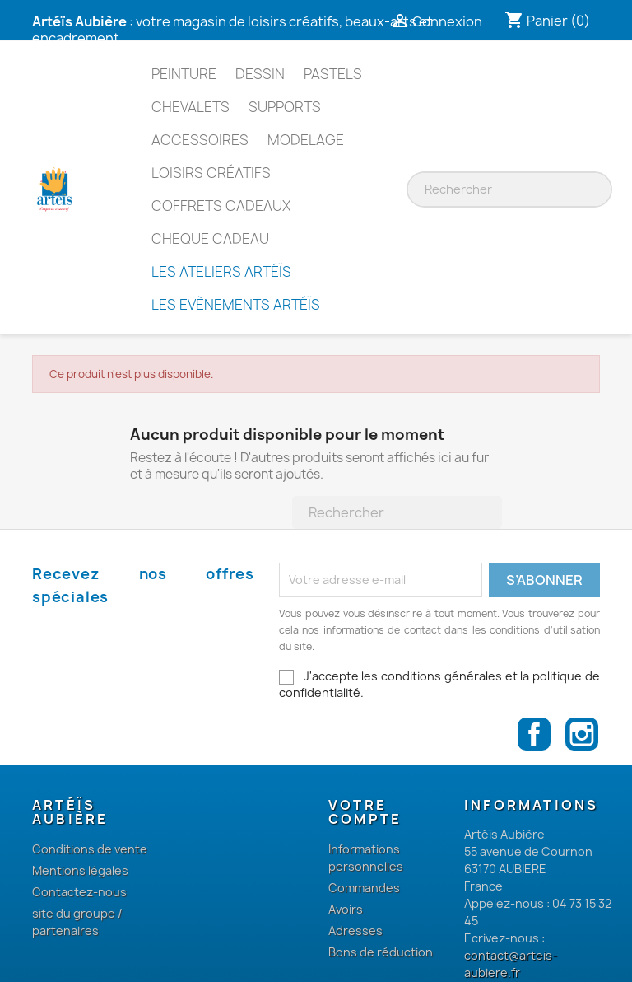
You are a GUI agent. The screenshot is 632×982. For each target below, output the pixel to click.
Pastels (333, 73)
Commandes (364, 887)
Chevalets (190, 106)
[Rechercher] (513, 189)
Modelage (305, 139)
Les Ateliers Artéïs (221, 271)
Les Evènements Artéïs (235, 304)
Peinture (183, 73)
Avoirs (345, 909)
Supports (285, 106)
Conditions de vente (89, 849)
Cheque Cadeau (210, 238)
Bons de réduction (380, 952)
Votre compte (365, 812)
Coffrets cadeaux (220, 205)
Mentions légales (80, 870)
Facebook (534, 734)
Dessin (260, 73)
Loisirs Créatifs (211, 172)
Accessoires (200, 139)
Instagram (581, 734)
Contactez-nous (79, 892)
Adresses (355, 930)
